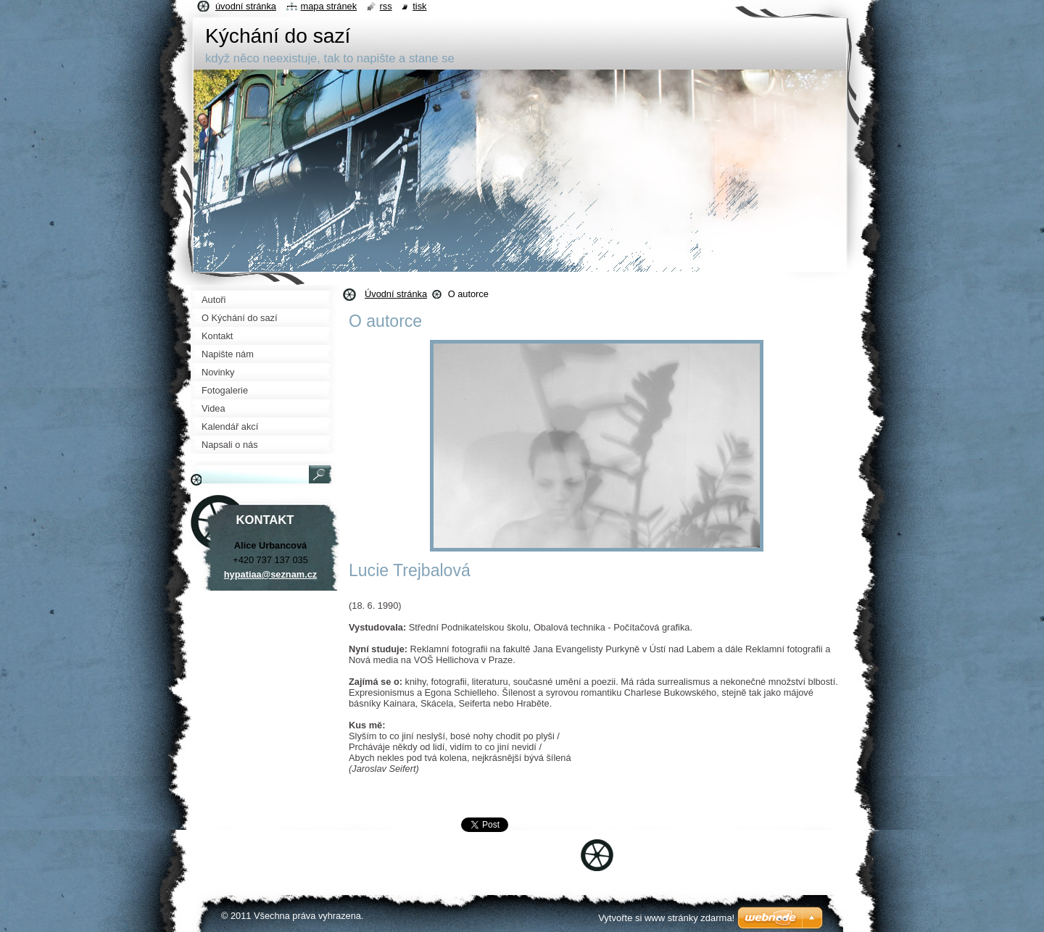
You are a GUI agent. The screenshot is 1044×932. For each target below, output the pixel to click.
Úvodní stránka (396, 293)
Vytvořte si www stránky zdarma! (666, 917)
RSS (386, 6)
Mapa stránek (329, 6)
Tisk (419, 6)
